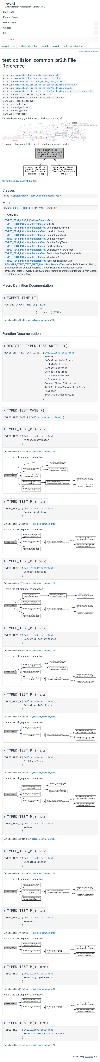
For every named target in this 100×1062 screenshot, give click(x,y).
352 (21, 773)
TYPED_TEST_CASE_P (17, 220)
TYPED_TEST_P (13, 224)
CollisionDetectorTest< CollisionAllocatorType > (36, 195)
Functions (94, 52)
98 (20, 839)
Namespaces (50, 23)
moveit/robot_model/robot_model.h (37, 75)
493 (21, 933)
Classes (50, 28)
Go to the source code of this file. (19, 181)
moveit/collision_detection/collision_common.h (46, 85)
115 (21, 874)
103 (21, 717)
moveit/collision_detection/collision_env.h (44, 88)
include (45, 46)
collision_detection (28, 46)
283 (21, 451)
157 (21, 583)
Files (50, 33)
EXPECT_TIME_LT (22, 208)
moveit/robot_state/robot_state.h (37, 78)
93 (20, 320)
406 (21, 651)
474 (21, 1046)
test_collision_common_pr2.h (41, 320)
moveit (56, 46)
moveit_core (8, 46)
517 (21, 990)
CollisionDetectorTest (41, 220)
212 (21, 524)
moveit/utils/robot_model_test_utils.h (40, 81)
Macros (87, 52)
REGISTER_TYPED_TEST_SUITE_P (23, 264)
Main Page (8, 12)
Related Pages (10, 17)
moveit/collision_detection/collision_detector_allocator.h (53, 91)
